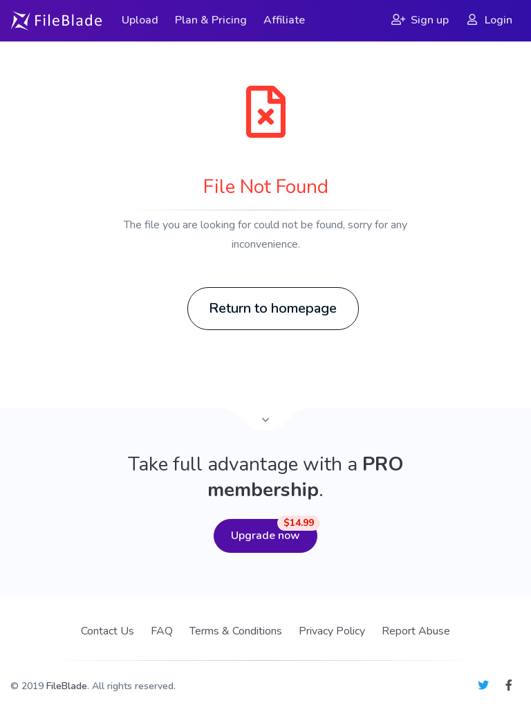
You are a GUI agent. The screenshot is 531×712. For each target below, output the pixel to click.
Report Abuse (416, 631)
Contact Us (107, 631)
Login (488, 20)
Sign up (420, 20)
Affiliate (284, 20)
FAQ (162, 631)
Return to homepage (273, 308)
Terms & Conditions (235, 631)
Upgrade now (274, 531)
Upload (140, 20)
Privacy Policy (332, 631)
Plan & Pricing (211, 20)
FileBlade (66, 686)
